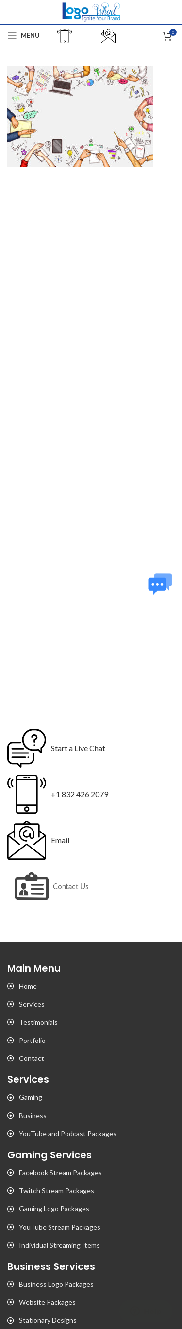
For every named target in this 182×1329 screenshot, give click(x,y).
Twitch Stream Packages (56, 1190)
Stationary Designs (48, 1320)
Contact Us (73, 886)
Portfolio (32, 1040)
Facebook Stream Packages (60, 1173)
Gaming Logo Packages (54, 1208)
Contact (31, 1058)
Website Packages (47, 1302)
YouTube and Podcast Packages (67, 1133)
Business (33, 1115)
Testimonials (38, 1022)
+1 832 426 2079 (79, 794)
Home (28, 986)
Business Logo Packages (56, 1284)
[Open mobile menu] (23, 36)
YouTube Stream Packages (59, 1227)
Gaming (30, 1097)
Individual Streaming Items (59, 1245)
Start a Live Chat (78, 748)
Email (60, 840)
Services (32, 1004)
